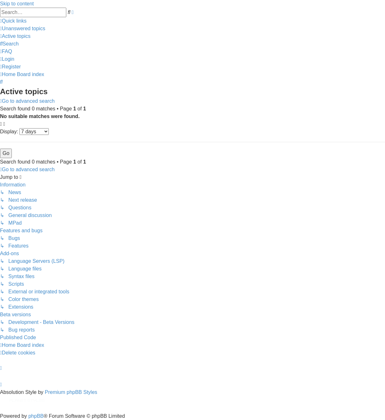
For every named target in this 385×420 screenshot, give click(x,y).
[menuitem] (22, 28)
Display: (24, 131)
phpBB (36, 416)
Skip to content (17, 3)
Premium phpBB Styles (71, 392)
